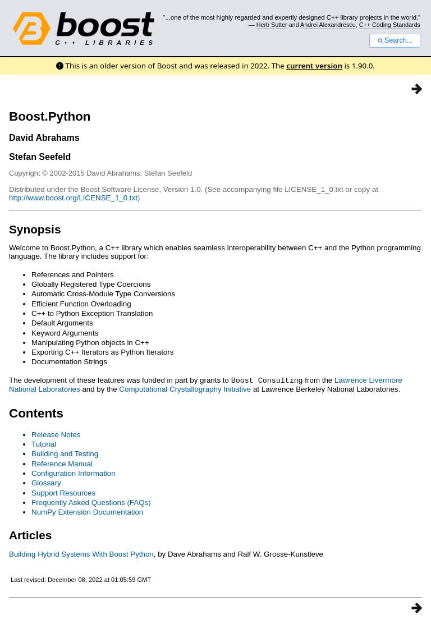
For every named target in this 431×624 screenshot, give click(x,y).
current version (314, 66)
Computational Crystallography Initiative (185, 388)
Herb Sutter (271, 24)
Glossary (46, 482)
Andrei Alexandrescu (328, 24)
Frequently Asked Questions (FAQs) (91, 502)
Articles (30, 534)
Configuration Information (73, 473)
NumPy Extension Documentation (87, 511)
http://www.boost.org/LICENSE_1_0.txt (73, 198)
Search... (394, 40)
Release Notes (55, 434)
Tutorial (43, 443)
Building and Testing (64, 453)
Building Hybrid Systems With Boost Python (81, 553)
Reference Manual (62, 463)
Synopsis (35, 229)
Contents (36, 413)
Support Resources (63, 492)
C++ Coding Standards (389, 24)
